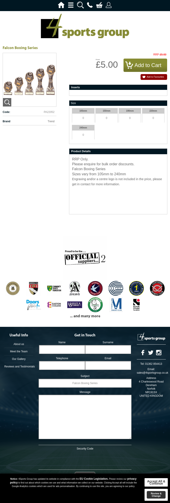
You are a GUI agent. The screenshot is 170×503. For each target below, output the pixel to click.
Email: (151, 369)
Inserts (75, 87)
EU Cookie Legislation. (94, 478)
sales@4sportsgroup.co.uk (152, 372)
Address (151, 378)
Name (62, 342)
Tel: (142, 363)
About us (19, 344)
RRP (156, 54)
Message (85, 392)
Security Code (85, 448)
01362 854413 (153, 363)
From (98, 60)
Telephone (62, 358)
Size (73, 103)
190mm (130, 111)
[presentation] (85, 459)
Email (108, 358)
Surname (107, 342)
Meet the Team (18, 351)
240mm (83, 127)
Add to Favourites (155, 77)
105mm (83, 111)
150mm (106, 111)
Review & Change (156, 494)
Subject (85, 376)
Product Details (81, 151)
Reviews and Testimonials (18, 366)
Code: (6, 112)
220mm (153, 111)
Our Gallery (18, 359)
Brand (6, 121)
